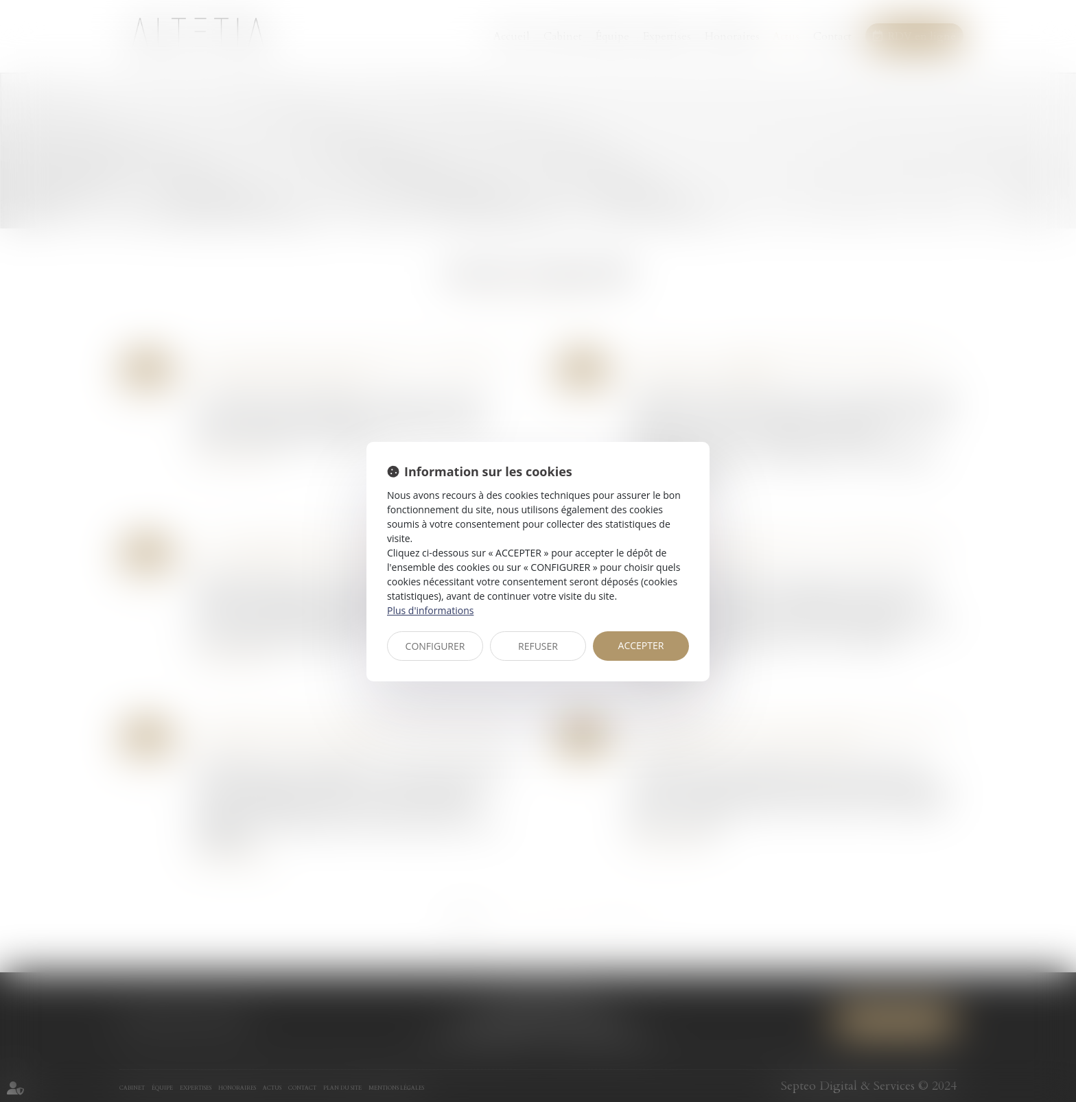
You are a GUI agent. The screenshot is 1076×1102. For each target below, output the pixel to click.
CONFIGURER (435, 646)
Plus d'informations (430, 610)
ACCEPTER (641, 645)
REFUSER (538, 646)
